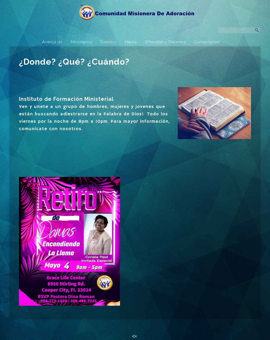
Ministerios (81, 42)
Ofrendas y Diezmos (165, 42)
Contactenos (207, 42)
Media (131, 42)
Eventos (108, 42)
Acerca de (52, 42)
